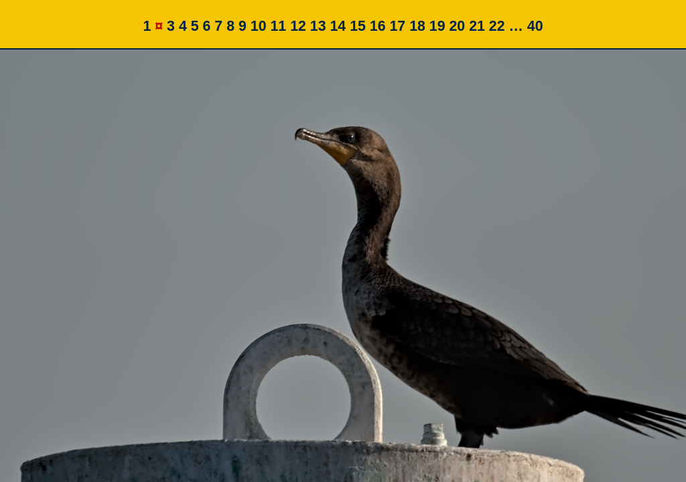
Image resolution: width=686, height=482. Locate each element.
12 (298, 26)
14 (338, 26)
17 (397, 26)
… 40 (526, 26)
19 (437, 26)
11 (278, 26)
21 (477, 26)
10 (259, 26)
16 (378, 26)
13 (318, 26)
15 (358, 26)
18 (417, 26)
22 (497, 26)
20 (458, 26)
